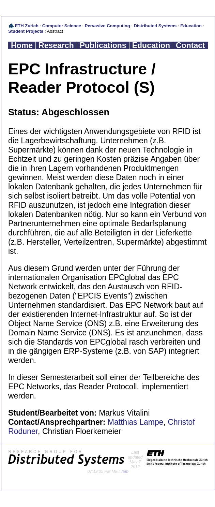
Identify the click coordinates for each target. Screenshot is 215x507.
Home (22, 45)
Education (191, 25)
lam (125, 471)
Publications (103, 45)
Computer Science (61, 25)
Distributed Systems (155, 25)
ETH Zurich (27, 25)
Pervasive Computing (107, 25)
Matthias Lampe (136, 422)
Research (56, 45)
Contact (190, 45)
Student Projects (25, 31)
